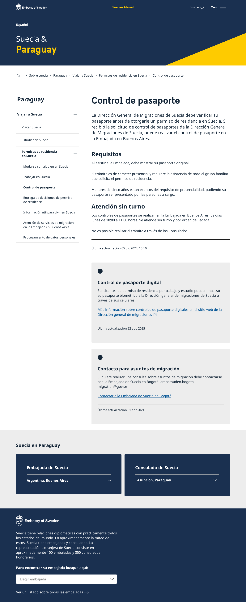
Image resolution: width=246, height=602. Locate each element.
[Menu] (222, 7)
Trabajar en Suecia (36, 177)
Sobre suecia (38, 75)
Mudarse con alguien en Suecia (45, 166)
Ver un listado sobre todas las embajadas (49, 592)
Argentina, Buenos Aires (47, 480)
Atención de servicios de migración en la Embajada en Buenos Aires (48, 225)
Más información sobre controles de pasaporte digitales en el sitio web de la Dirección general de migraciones (160, 312)
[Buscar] (200, 7)
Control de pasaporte (39, 187)
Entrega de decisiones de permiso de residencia (47, 200)
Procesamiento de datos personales (49, 237)
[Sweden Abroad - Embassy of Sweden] (35, 7)
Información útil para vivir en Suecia (49, 212)
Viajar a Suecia (83, 75)
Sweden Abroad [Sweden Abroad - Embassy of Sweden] (123, 7)
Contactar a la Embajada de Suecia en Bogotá (134, 396)
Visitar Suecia (31, 127)
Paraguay (60, 75)
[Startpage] (20, 75)
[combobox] (66, 578)
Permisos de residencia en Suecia (123, 75)
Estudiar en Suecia (35, 140)
